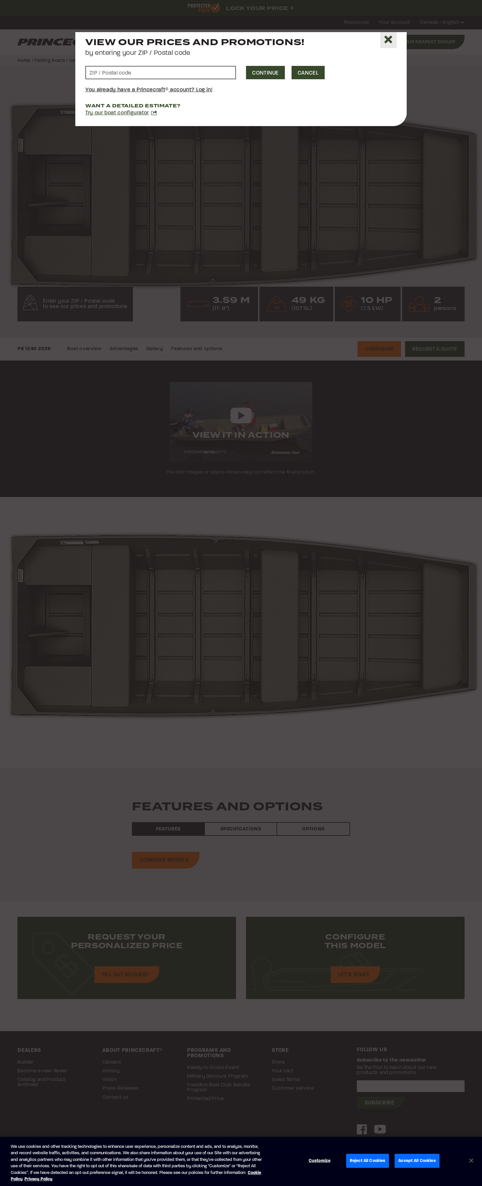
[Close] (388, 40)
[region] (241, 1161)
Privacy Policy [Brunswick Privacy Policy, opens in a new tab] (38, 1179)
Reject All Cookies (367, 1161)
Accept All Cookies (416, 1161)
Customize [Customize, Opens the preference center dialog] (319, 1161)
